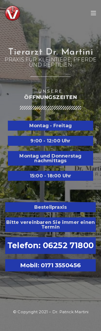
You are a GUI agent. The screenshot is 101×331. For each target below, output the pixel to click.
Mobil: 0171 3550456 (50, 265)
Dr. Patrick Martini (70, 311)
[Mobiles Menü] (93, 13)
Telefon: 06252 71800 (50, 245)
